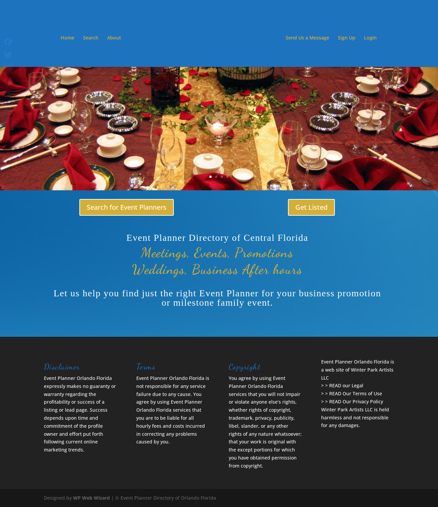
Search (90, 38)
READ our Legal (346, 385)
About (114, 38)
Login (370, 38)
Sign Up (346, 38)
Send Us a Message (307, 38)
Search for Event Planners (126, 207)
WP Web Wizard (91, 498)
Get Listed (311, 207)
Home (67, 38)
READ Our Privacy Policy (356, 401)
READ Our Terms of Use (355, 393)
